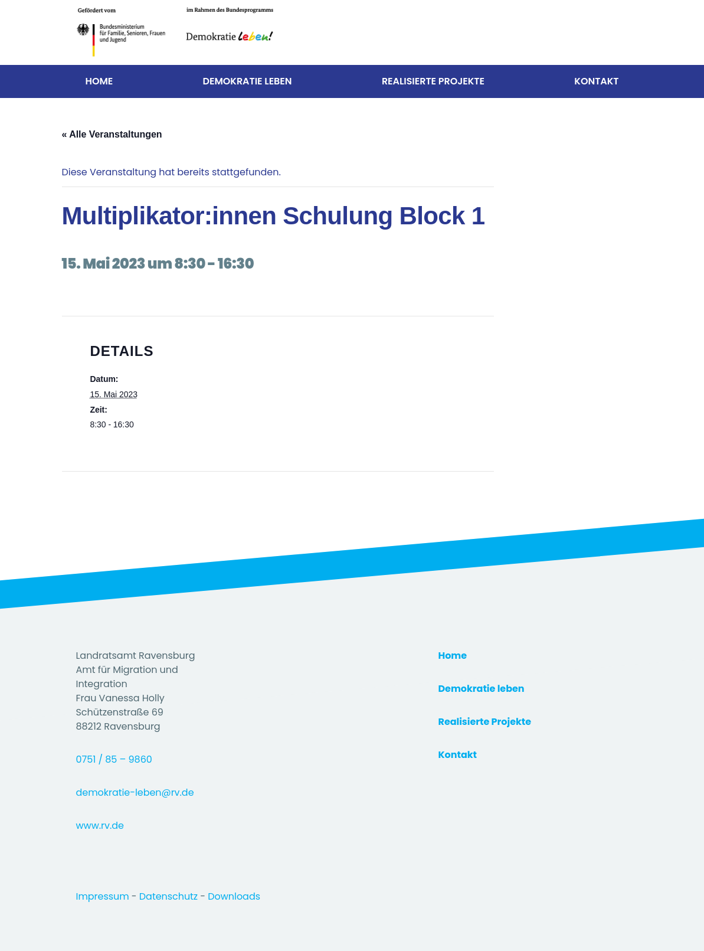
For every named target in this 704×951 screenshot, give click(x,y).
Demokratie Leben (248, 81)
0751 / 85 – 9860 (114, 759)
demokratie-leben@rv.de (135, 792)
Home (99, 81)
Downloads (234, 896)
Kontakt (596, 81)
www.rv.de (100, 825)
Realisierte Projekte (433, 81)
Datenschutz (169, 896)
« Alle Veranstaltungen (112, 134)
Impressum (104, 896)
